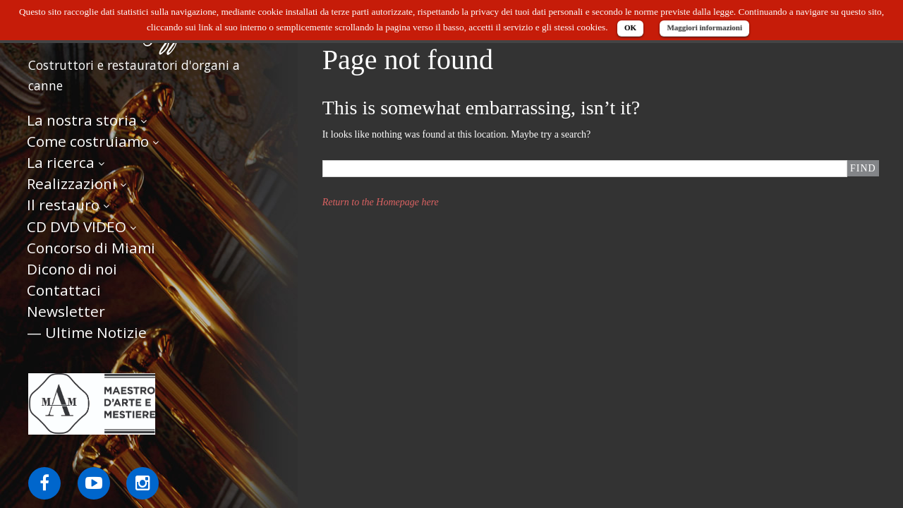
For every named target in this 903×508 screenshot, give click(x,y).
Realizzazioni (71, 183)
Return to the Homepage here (380, 202)
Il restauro (63, 204)
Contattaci (64, 290)
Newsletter (66, 311)
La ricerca (61, 162)
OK (630, 27)
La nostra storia (82, 120)
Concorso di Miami (91, 248)
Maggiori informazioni (704, 27)
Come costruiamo (88, 141)
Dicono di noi (72, 269)
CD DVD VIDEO (76, 226)
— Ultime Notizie (87, 332)
